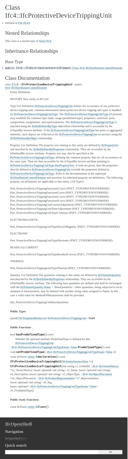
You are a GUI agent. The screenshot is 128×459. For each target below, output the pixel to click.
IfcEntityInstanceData (75, 361)
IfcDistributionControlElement (29, 87)
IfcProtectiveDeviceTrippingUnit (67, 318)
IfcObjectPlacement (100, 374)
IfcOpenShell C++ (15, 438)
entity (31, 356)
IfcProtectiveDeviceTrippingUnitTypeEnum (43, 347)
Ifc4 (15, 84)
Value (74, 347)
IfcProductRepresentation (60, 378)
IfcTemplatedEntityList (32, 318)
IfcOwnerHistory (109, 366)
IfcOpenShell (18, 424)
